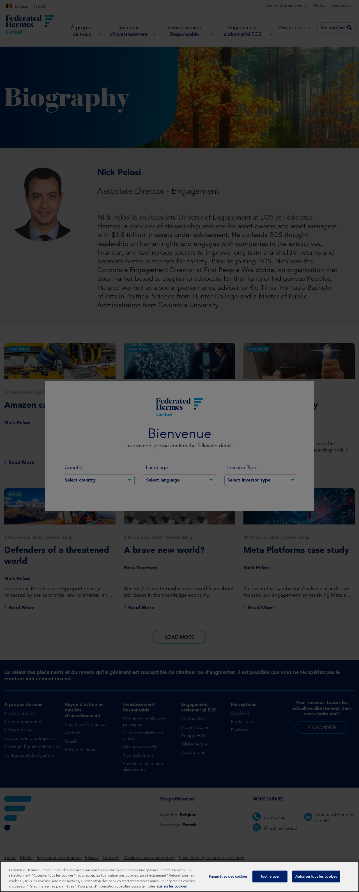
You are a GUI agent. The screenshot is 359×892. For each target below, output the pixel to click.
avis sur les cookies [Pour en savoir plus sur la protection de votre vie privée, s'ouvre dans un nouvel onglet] (172, 886)
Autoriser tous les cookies (316, 876)
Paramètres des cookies (228, 876)
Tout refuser (270, 876)
